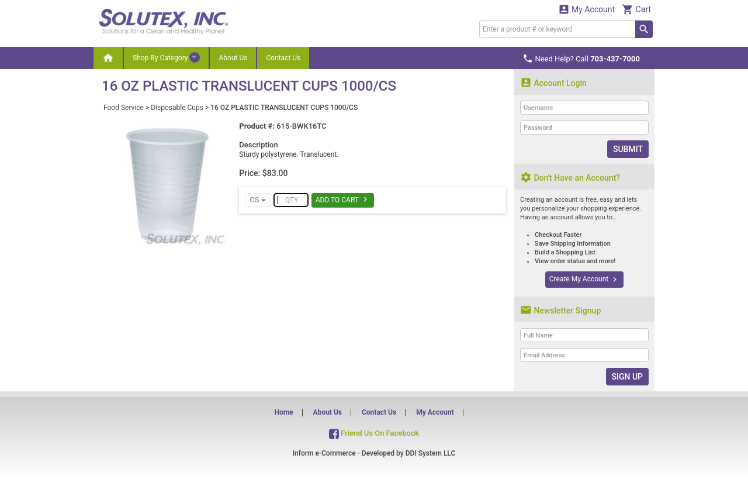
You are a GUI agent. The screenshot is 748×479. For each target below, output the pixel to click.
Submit (628, 149)
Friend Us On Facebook (374, 433)
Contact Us (283, 58)
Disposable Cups (177, 108)
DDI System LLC (431, 453)
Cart (636, 9)
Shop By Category (166, 57)
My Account (586, 9)
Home (283, 412)
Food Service (123, 108)
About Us (233, 58)
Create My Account (584, 279)
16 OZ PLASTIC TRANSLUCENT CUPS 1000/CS (284, 108)
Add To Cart (343, 199)
